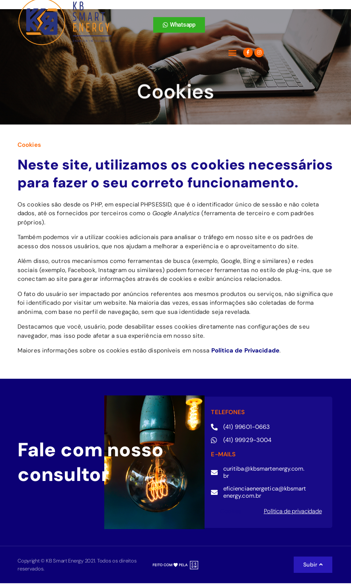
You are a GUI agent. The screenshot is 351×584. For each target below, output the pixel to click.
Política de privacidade (293, 512)
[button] (232, 52)
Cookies (230, 512)
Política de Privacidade (245, 350)
